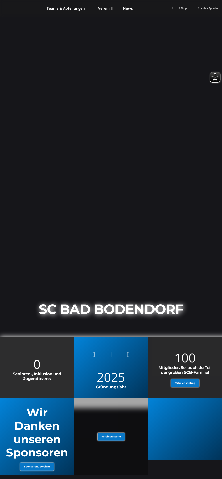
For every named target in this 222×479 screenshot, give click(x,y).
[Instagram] (173, 9)
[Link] (185, 429)
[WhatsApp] (168, 9)
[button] (86, 9)
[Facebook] (163, 9)
